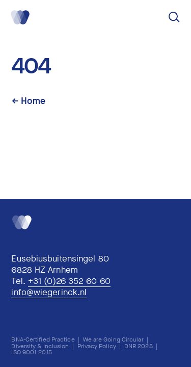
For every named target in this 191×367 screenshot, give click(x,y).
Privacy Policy (96, 346)
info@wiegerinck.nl (49, 292)
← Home (29, 101)
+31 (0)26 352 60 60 (69, 281)
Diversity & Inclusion (40, 346)
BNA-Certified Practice (42, 339)
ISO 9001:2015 (31, 352)
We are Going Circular (113, 339)
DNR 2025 (138, 346)
